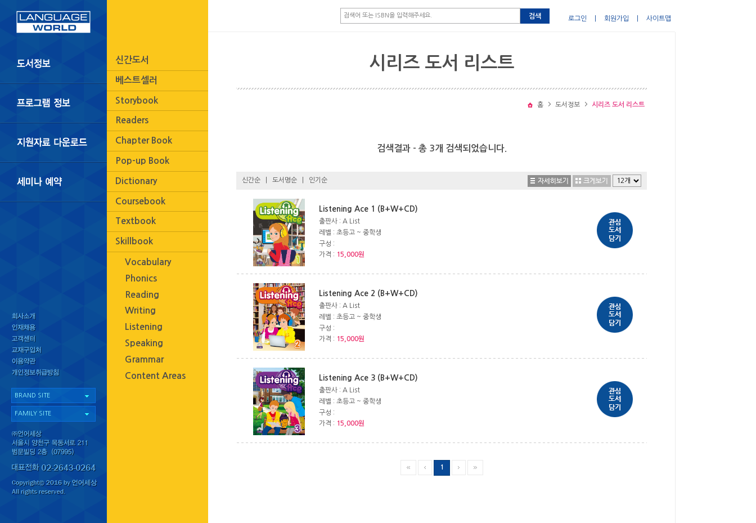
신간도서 (132, 60)
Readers (131, 120)
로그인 (577, 18)
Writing (140, 310)
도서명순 (284, 180)
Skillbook (134, 241)
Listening (144, 327)
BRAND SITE (32, 395)
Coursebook (140, 201)
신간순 (251, 180)
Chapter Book (143, 140)
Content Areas (155, 376)
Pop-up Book (142, 161)
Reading (142, 294)
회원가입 (616, 18)
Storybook (136, 100)
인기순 (318, 180)
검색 (535, 16)
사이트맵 (658, 18)
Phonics (141, 278)
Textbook (135, 221)
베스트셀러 (136, 80)
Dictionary (136, 181)
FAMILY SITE (33, 413)
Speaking (144, 343)
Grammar (144, 359)
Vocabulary (148, 262)
